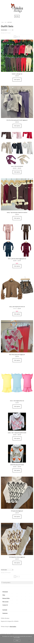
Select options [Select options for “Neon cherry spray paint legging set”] (17, 360)
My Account (5, 601)
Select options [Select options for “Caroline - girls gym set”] (17, 79)
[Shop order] (7, 30)
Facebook (5, 609)
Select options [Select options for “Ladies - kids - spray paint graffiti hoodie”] (17, 438)
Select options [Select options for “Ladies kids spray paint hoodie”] (17, 470)
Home (3, 22)
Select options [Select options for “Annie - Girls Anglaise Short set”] (17, 406)
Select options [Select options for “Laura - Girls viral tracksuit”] (17, 172)
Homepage (5, 591)
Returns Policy (6, 598)
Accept (17, 640)
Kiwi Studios (13, 626)
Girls (5, 22)
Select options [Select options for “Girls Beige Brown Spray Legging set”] (17, 562)
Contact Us (5, 605)
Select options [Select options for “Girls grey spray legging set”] (17, 516)
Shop (4, 595)
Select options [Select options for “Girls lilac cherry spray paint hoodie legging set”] (17, 125)
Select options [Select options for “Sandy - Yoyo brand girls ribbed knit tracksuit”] (17, 218)
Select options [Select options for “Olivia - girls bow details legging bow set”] (17, 266)
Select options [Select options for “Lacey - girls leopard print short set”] (17, 314)
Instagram (5, 613)
